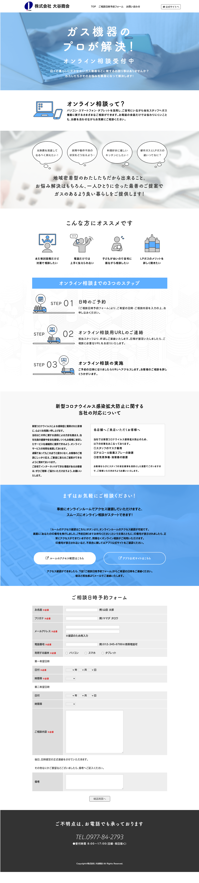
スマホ (92, 652)
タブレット (110, 652)
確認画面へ (100, 810)
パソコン (74, 652)
